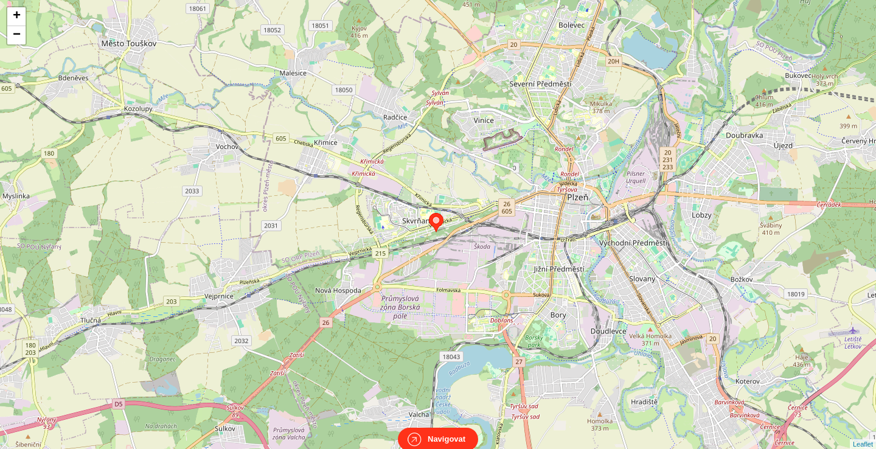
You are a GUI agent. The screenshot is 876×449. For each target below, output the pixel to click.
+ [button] (17, 16)
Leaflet (863, 433)
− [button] (17, 35)
